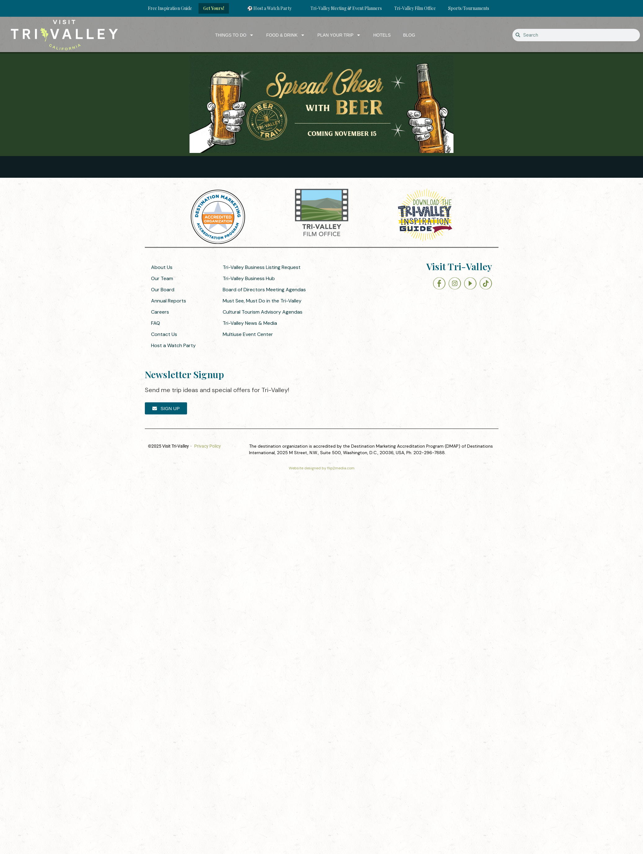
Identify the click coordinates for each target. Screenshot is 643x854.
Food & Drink (285, 35)
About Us (161, 267)
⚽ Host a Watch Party (269, 8)
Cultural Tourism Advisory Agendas (262, 312)
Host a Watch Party (173, 345)
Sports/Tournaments (468, 8)
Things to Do (234, 35)
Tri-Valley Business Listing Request (262, 267)
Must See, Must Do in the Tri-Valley (262, 300)
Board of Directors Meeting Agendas (264, 289)
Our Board (162, 289)
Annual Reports (168, 300)
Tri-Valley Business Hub (249, 278)
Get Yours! (213, 8)
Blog (409, 35)
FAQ (155, 323)
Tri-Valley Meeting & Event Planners (346, 8)
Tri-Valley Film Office (415, 8)
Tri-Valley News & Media (250, 323)
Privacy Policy (207, 446)
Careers (160, 312)
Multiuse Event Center (248, 334)
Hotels (382, 35)
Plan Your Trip (339, 35)
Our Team (162, 278)
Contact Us (164, 334)
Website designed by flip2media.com (322, 468)
